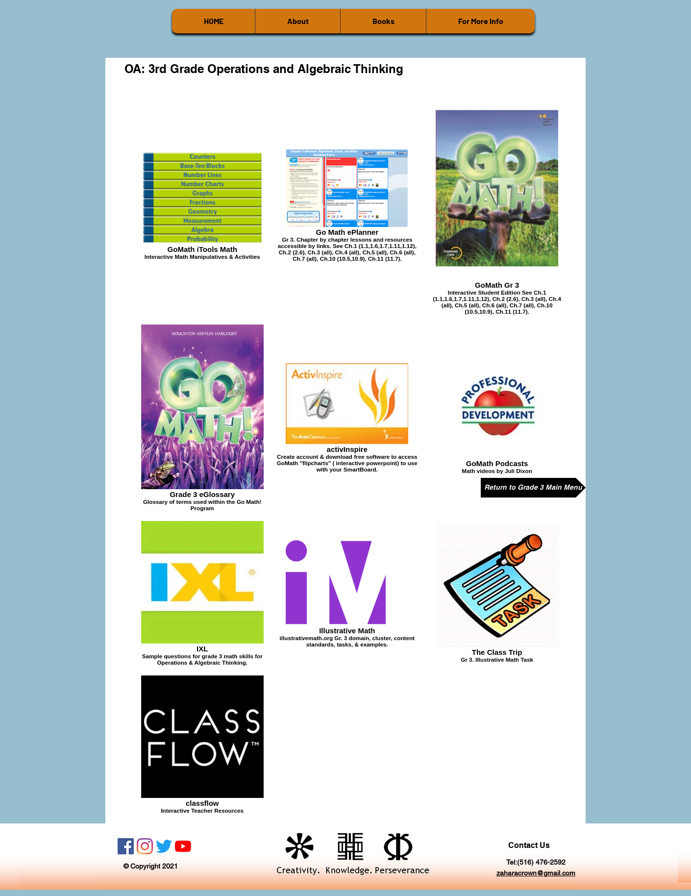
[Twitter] (164, 846)
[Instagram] (145, 846)
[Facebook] (126, 846)
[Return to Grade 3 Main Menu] (533, 488)
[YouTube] (183, 846)
